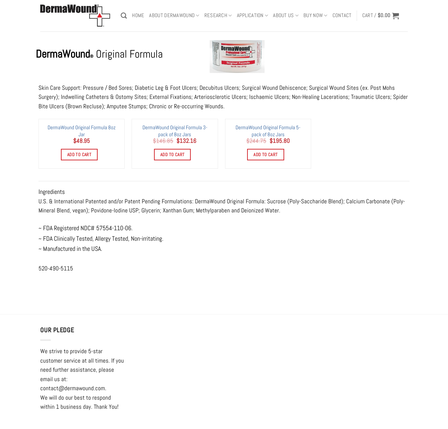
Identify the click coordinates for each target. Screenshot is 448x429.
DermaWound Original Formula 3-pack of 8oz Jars (174, 130)
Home (138, 15)
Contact (342, 15)
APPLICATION (252, 15)
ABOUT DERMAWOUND (174, 15)
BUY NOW (315, 15)
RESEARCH (218, 15)
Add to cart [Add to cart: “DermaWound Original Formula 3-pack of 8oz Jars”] (172, 155)
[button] (380, 15)
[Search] (124, 15)
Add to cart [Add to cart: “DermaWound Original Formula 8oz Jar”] (79, 155)
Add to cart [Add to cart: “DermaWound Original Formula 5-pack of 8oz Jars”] (265, 155)
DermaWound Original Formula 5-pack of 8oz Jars (268, 130)
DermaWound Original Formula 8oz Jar (81, 130)
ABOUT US (286, 15)
